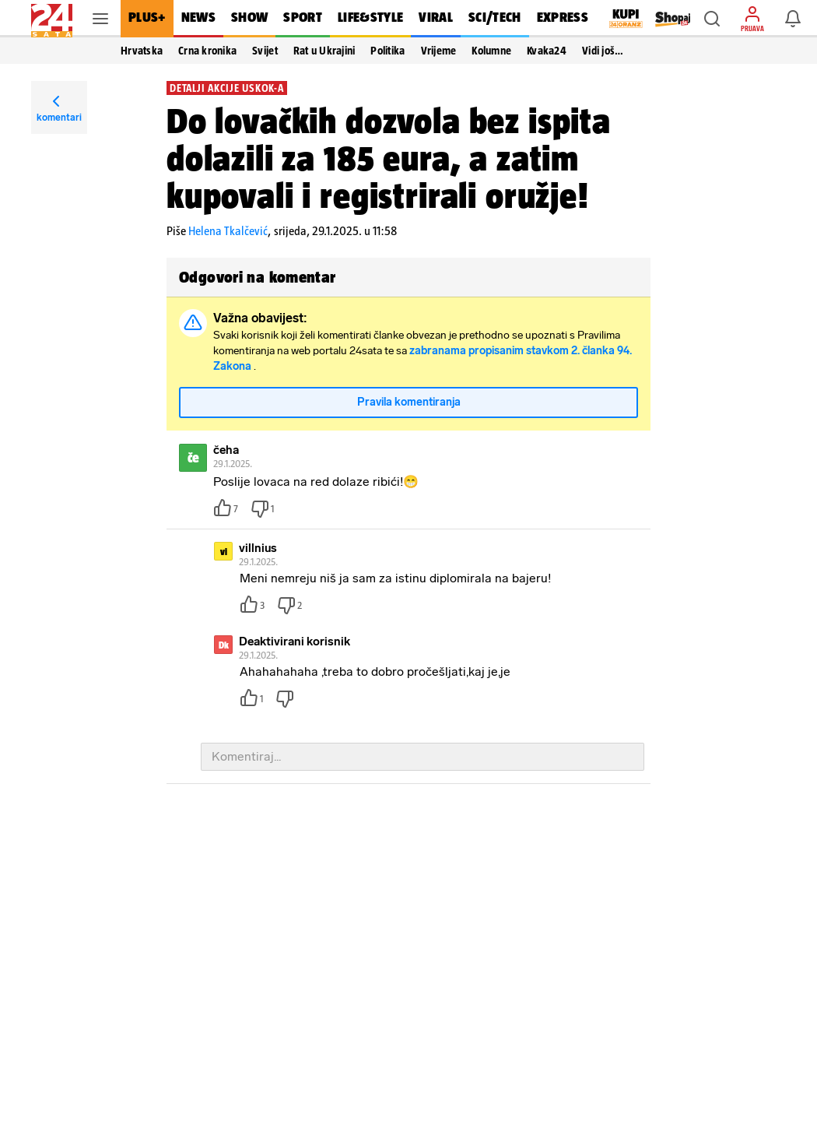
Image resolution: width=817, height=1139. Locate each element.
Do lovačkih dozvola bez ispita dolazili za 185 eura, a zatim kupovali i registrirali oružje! (389, 158)
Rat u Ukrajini (324, 50)
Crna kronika (207, 50)
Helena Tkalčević (228, 230)
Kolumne (491, 50)
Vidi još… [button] (602, 50)
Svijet (265, 50)
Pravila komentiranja (409, 402)
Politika (387, 50)
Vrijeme (439, 50)
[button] (712, 18)
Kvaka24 (546, 50)
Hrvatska (142, 50)
